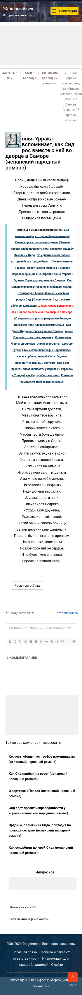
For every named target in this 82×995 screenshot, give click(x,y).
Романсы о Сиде (27, 586)
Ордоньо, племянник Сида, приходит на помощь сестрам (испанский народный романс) (40, 830)
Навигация (64, 11)
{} (56, 641)
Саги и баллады (29, 75)
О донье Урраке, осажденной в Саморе (39, 280)
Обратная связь (24, 952)
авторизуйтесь (67, 613)
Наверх (73, 979)
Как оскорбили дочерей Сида (36, 356)
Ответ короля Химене (41, 267)
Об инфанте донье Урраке (54, 274)
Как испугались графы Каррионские (47, 350)
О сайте (57, 965)
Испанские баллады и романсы (50, 78)
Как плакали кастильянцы (46, 324)
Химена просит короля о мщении (36, 242)
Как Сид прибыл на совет (43, 375)
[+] (62, 641)
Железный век (9, 75)
